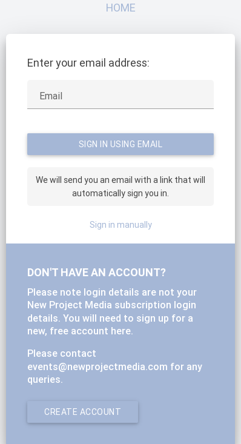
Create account (82, 411)
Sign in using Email (121, 144)
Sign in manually (121, 224)
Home (121, 8)
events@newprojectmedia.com (97, 366)
